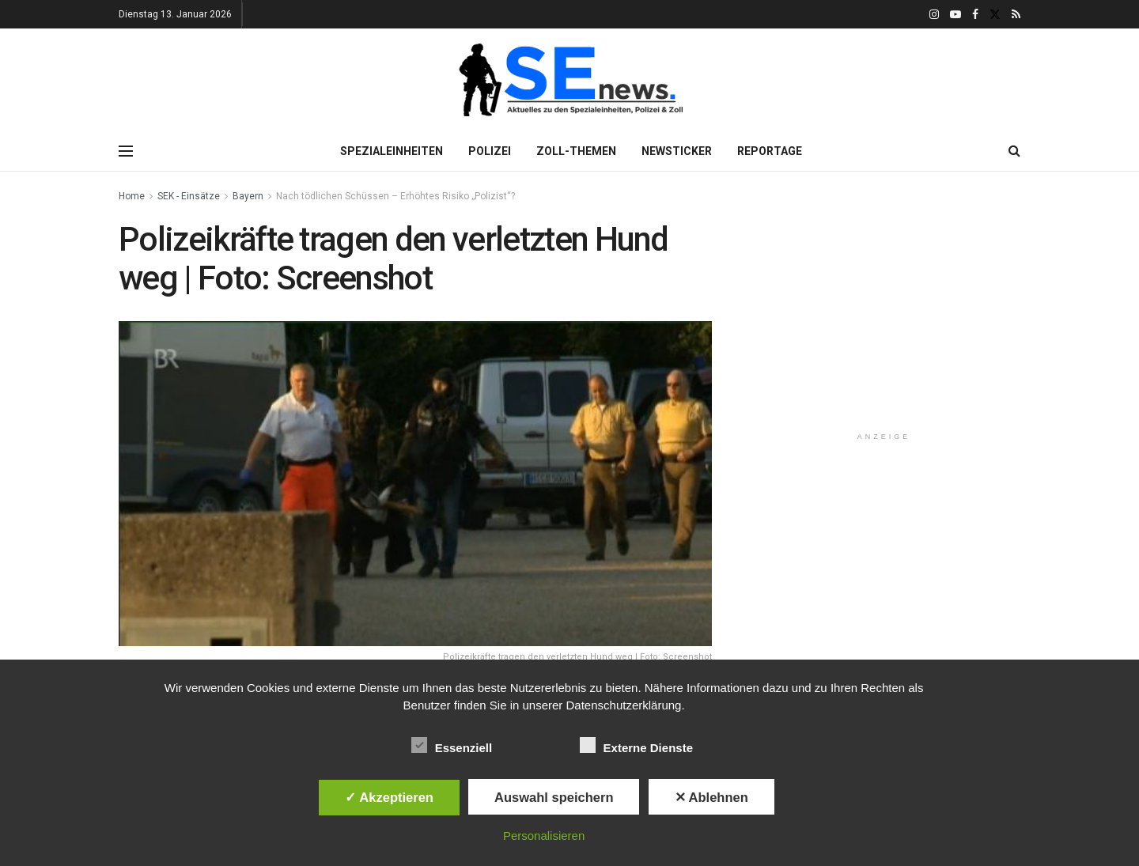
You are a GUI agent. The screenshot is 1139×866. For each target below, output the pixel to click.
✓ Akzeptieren (389, 797)
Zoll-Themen (576, 151)
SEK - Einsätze (188, 196)
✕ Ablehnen (711, 797)
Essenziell (452, 745)
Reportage (769, 151)
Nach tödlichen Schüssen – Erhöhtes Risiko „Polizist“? (395, 196)
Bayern (248, 196)
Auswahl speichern (553, 797)
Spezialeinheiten (391, 151)
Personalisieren (544, 835)
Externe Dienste (636, 745)
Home (132, 196)
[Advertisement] (884, 319)
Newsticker (676, 151)
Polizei (489, 151)
